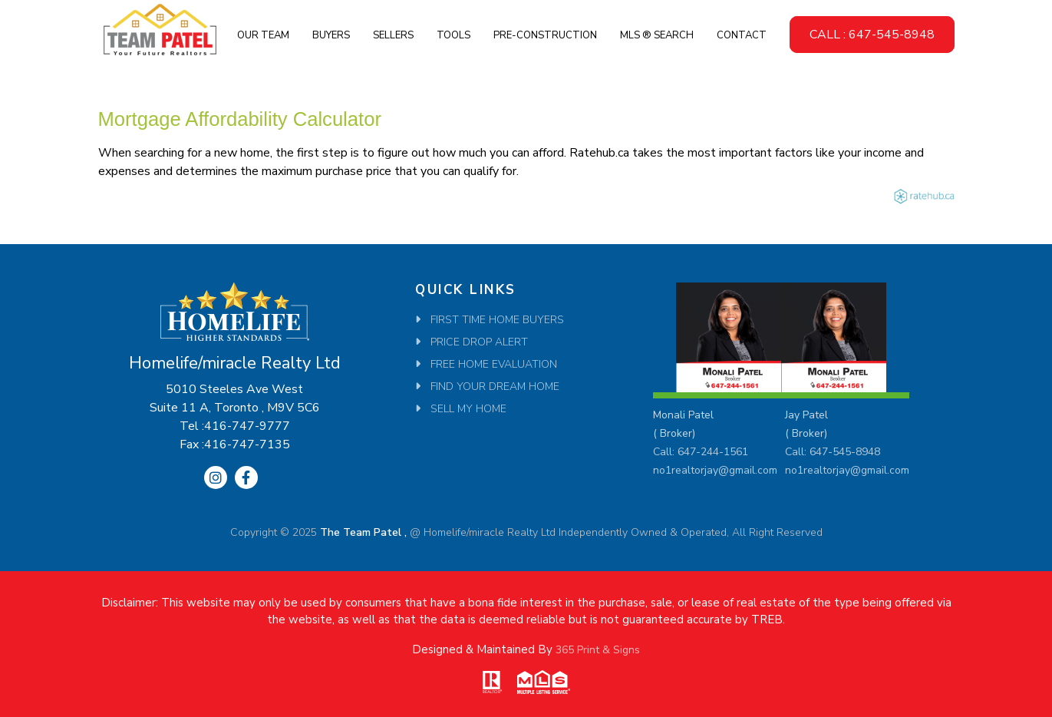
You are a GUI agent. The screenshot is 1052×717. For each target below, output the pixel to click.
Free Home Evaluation (493, 364)
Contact (742, 35)
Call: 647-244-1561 (700, 451)
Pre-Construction (545, 35)
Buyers (331, 35)
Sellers (393, 35)
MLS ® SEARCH (657, 35)
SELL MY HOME (468, 408)
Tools (453, 35)
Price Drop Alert (479, 342)
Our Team (263, 35)
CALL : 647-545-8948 (872, 34)
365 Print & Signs (598, 650)
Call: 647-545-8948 (832, 451)
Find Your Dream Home (494, 386)
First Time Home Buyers (497, 319)
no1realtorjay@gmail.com (715, 470)
